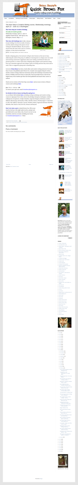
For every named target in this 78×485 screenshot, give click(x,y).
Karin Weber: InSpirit (62, 277)
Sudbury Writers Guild (63, 308)
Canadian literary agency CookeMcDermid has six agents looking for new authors (68, 160)
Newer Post (8, 164)
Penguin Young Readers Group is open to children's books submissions (68, 184)
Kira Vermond (61, 284)
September (62, 356)
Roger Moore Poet (62, 304)
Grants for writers (62, 58)
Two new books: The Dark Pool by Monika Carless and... (66, 387)
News (54, 18)
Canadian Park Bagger (63, 258)
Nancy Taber (61, 295)
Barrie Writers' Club (62, 248)
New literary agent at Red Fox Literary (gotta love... (65, 421)
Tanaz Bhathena (61, 309)
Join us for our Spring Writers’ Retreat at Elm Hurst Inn (68, 153)
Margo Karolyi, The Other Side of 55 (65, 292)
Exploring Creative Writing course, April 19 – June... (66, 432)
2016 (60, 349)
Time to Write (61, 314)
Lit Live (60, 289)
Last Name (62, 37)
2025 (60, 334)
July (61, 359)
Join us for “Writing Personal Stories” (68, 176)
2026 (60, 332)
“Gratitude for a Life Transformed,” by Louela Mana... (65, 373)
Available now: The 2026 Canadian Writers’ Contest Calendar (68, 146)
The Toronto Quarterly (63, 311)
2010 (60, 447)
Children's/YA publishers (63, 57)
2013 (60, 442)
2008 (60, 451)
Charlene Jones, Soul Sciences (64, 259)
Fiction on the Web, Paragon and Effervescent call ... (65, 400)
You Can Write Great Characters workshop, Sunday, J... (65, 379)
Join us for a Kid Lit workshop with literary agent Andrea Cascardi (68, 139)
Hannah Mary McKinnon (63, 268)
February (61, 368)
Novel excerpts (61, 87)
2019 (60, 344)
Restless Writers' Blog (63, 302)
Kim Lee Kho (61, 280)
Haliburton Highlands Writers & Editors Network (64, 266)
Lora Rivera (61, 290)
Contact (58, 18)
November (62, 352)
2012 (60, 444)
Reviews (60, 90)
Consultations (11, 18)
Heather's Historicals (62, 269)
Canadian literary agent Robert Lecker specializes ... (65, 406)
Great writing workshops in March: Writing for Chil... (66, 370)
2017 (60, 348)
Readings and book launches (64, 64)
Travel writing (61, 93)
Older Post (51, 164)
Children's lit (61, 82)
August (61, 357)
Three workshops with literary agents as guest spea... (65, 418)
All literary (61, 77)
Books (60, 80)
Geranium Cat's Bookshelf (63, 264)
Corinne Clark (61, 261)
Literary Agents (32, 18)
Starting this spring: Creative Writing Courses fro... (65, 426)
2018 (60, 346)
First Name (62, 33)
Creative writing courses (12, 122)
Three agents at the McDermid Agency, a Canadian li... (65, 434)
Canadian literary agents (63, 55)
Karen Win (61, 276)
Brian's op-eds (61, 254)
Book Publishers (48, 18)
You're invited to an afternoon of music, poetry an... (65, 413)
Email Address (63, 28)
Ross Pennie (61, 305)
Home (5, 18)
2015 (60, 439)
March (61, 366)
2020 (60, 342)
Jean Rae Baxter (61, 271)
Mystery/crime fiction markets (64, 63)
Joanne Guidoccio (62, 275)
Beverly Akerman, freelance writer (65, 250)
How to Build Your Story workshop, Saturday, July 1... (65, 385)
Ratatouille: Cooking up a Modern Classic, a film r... (66, 382)
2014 (60, 441)
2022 (60, 339)
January (61, 437)
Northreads (61, 298)
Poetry (60, 89)
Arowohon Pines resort (63, 244)
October (61, 354)
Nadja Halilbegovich (62, 293)
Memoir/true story (62, 86)
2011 (60, 446)
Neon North (61, 296)
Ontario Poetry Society (63, 299)
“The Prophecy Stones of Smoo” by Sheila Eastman (68, 190)
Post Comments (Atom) (15, 166)
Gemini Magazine (62, 262)
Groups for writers (62, 60)
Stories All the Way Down (63, 307)
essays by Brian (61, 95)
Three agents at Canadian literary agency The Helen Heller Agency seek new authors (68, 167)
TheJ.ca (60, 312)
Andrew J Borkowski (62, 243)
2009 (60, 449)
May (61, 362)
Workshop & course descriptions (22, 122)
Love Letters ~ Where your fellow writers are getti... (66, 424)
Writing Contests (40, 18)
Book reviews (61, 79)
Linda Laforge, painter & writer (64, 287)
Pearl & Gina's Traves (62, 301)
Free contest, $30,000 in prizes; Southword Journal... (65, 429)
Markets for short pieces (63, 61)
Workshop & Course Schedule (21, 18)
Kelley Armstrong (62, 279)
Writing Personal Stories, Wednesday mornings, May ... (65, 403)
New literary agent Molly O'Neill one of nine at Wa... (65, 415)
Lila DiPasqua (61, 286)
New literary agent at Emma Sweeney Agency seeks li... (65, 390)
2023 (60, 337)
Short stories (61, 92)
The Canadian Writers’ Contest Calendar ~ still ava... (65, 397)
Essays (60, 83)
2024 (60, 336)
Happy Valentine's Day (64, 407)
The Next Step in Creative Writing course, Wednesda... (66, 395)
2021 (60, 341)
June (61, 361)
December (62, 351)
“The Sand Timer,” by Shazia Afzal (66, 172)
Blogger (41, 478)
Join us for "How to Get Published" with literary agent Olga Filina (68, 132)
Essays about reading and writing (64, 84)
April (61, 364)
